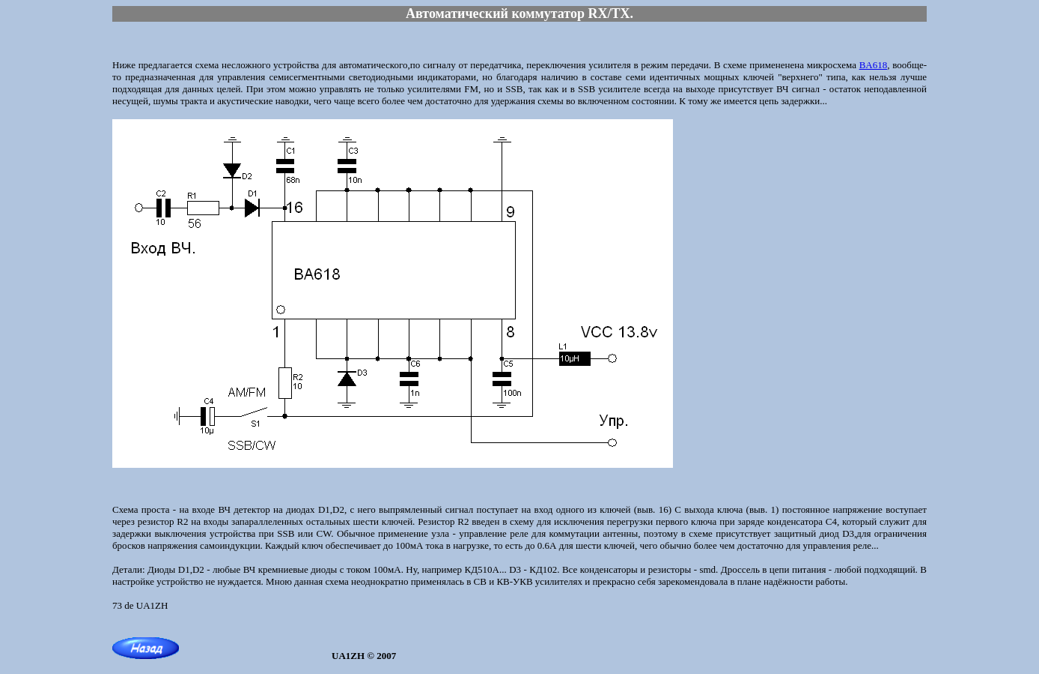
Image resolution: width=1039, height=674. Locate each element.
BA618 (873, 64)
